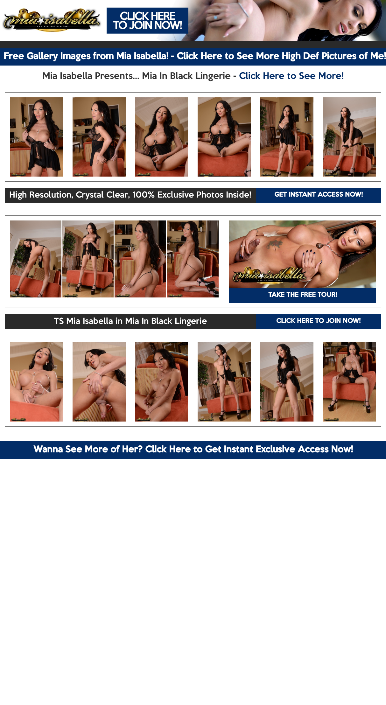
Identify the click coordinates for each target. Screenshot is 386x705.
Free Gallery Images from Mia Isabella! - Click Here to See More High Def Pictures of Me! (195, 56)
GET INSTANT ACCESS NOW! (318, 195)
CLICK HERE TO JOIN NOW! (318, 321)
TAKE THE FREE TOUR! (302, 295)
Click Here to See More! (291, 76)
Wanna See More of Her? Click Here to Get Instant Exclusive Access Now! (193, 450)
